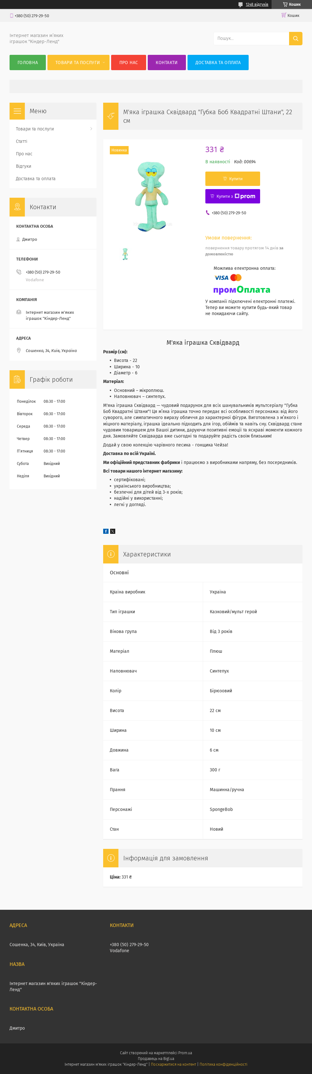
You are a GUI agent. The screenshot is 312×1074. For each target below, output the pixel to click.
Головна (28, 62)
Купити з (235, 196)
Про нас (128, 62)
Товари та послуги (77, 62)
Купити (236, 178)
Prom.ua (185, 1053)
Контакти (167, 62)
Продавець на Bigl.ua (156, 1058)
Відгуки (23, 166)
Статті (21, 141)
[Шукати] (295, 38)
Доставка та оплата (218, 62)
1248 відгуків (257, 4)
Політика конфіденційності (223, 1064)
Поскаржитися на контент (173, 1064)
